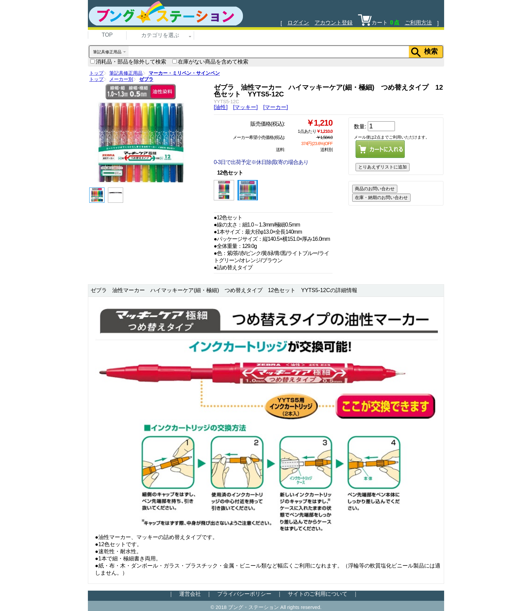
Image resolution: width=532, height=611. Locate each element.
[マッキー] (245, 107)
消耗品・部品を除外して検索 (128, 62)
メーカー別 (121, 79)
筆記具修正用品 (125, 73)
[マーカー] (275, 107)
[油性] (221, 107)
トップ (96, 73)
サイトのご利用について (317, 594)
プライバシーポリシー (244, 594)
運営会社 (190, 594)
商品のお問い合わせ (375, 188)
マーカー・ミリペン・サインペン (184, 73)
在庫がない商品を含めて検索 (210, 62)
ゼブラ (146, 79)
